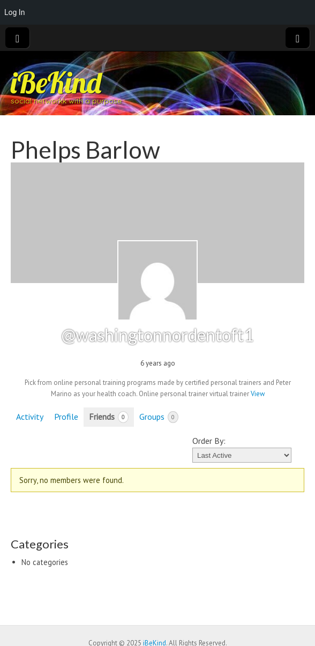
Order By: (209, 440)
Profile (66, 416)
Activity (29, 416)
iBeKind (56, 82)
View (258, 393)
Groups (158, 417)
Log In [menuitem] (14, 12)
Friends (109, 417)
